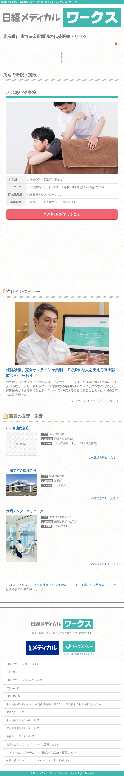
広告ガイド (12, 688)
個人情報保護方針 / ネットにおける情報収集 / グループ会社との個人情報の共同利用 (53, 704)
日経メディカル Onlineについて (24, 680)
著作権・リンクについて (20, 736)
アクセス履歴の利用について (22, 728)
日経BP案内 (13, 696)
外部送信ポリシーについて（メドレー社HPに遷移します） (39, 760)
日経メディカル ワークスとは (23, 664)
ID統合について (15, 712)
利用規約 (11, 672)
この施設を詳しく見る (62, 214)
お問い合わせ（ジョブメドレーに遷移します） (32, 744)
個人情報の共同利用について (22, 720)
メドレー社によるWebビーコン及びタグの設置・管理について (41, 752)
